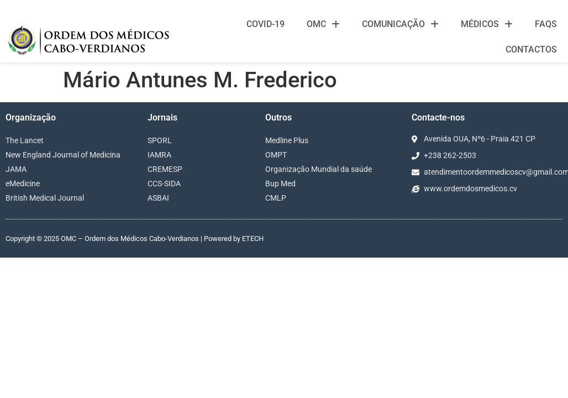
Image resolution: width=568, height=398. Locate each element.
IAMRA (159, 154)
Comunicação (400, 24)
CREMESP (165, 169)
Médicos (487, 24)
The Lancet (25, 140)
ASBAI (158, 197)
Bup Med (280, 183)
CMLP (275, 197)
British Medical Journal (45, 197)
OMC (323, 24)
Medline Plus (286, 140)
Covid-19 (265, 24)
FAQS (546, 24)
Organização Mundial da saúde (318, 169)
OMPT (276, 154)
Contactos (531, 49)
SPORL (160, 140)
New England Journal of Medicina (63, 154)
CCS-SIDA (164, 183)
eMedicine (23, 183)
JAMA (16, 169)
